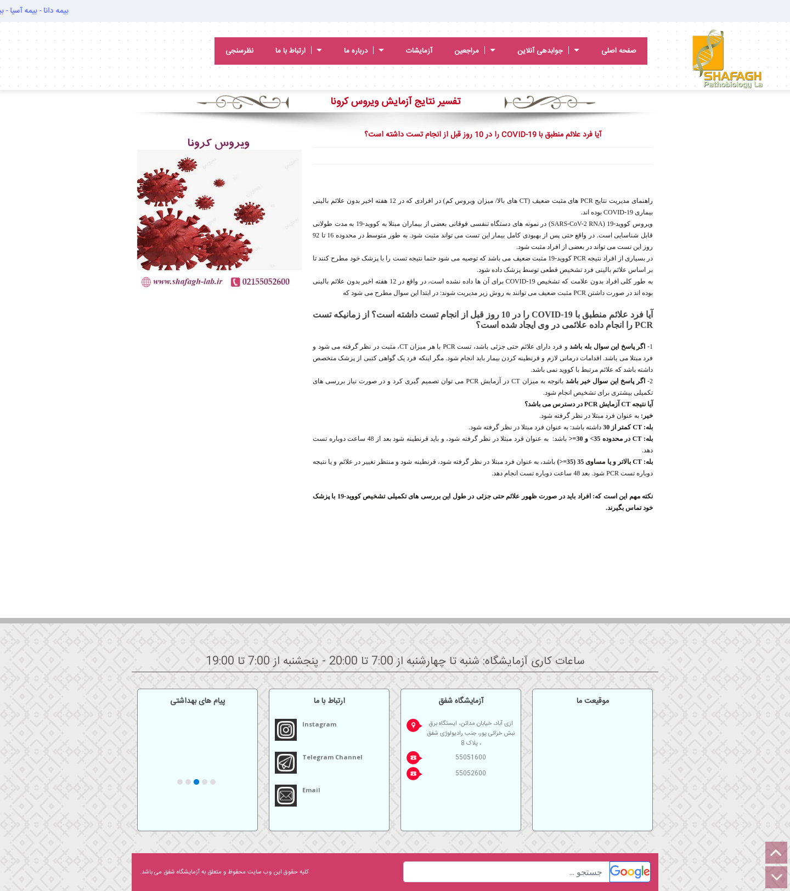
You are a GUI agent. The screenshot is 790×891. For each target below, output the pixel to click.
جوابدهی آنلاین (548, 51)
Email (311, 790)
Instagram (319, 724)
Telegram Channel (332, 757)
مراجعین (474, 51)
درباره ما (364, 51)
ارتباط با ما (298, 51)
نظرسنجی (239, 51)
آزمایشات (419, 51)
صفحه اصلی (618, 51)
